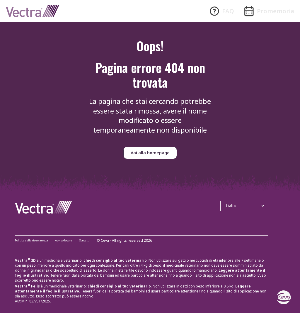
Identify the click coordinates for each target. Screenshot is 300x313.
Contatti (100, 240)
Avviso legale (75, 240)
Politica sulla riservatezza (36, 240)
